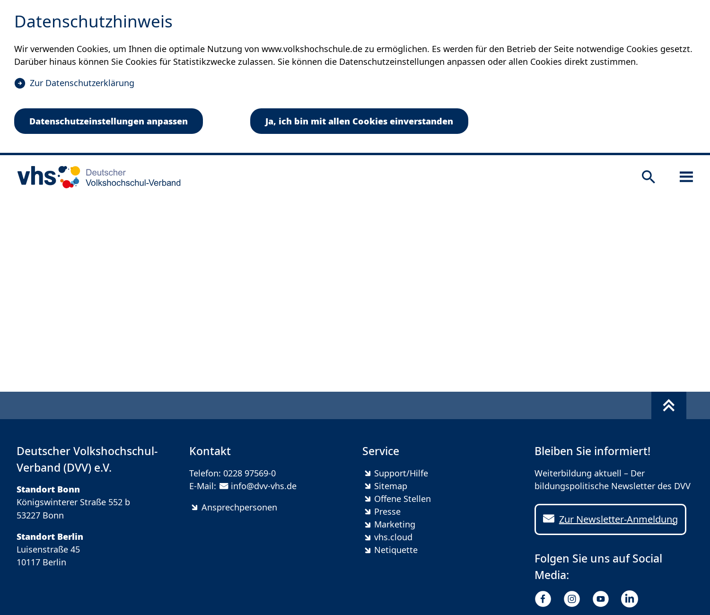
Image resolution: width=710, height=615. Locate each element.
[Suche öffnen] (648, 177)
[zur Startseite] (96, 177)
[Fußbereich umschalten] (668, 405)
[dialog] (355, 77)
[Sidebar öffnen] (686, 177)
